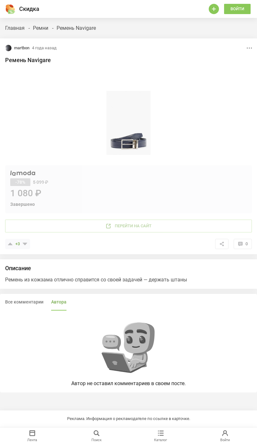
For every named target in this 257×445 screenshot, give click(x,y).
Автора (58, 301)
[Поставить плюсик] (10, 244)
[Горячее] (10, 9)
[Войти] (214, 9)
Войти (237, 8)
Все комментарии (24, 301)
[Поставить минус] (25, 244)
